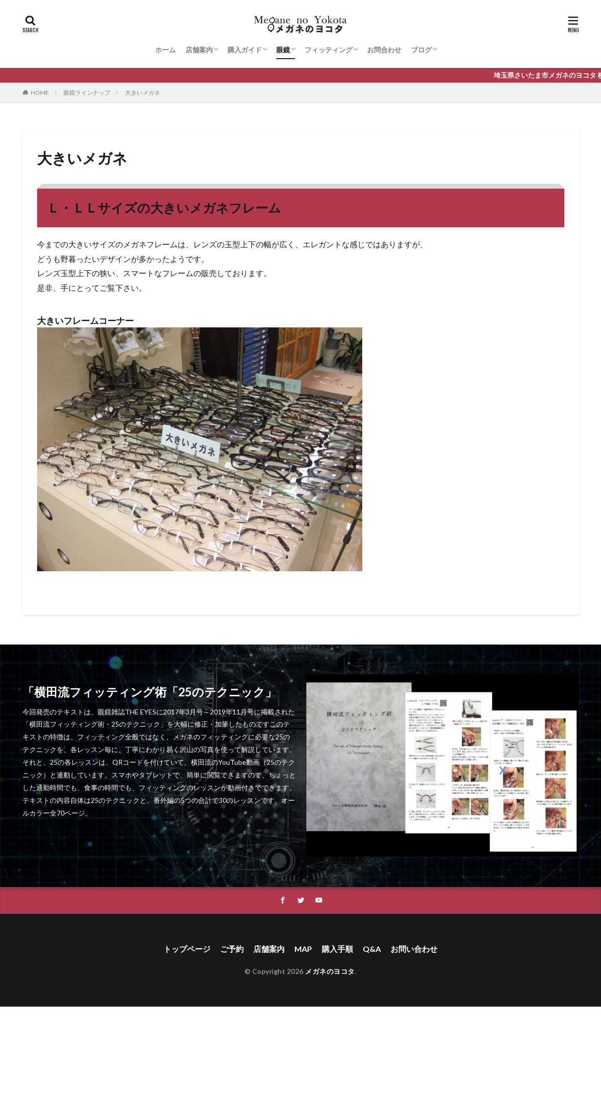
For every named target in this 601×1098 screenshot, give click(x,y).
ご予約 (232, 948)
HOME (40, 92)
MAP (303, 948)
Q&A (372, 948)
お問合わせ (384, 49)
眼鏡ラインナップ (86, 92)
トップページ (187, 948)
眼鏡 (283, 49)
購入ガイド (245, 49)
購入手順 (337, 948)
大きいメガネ (142, 92)
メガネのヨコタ (330, 971)
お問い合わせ (414, 948)
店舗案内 (199, 49)
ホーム (165, 49)
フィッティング (328, 49)
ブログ (421, 49)
